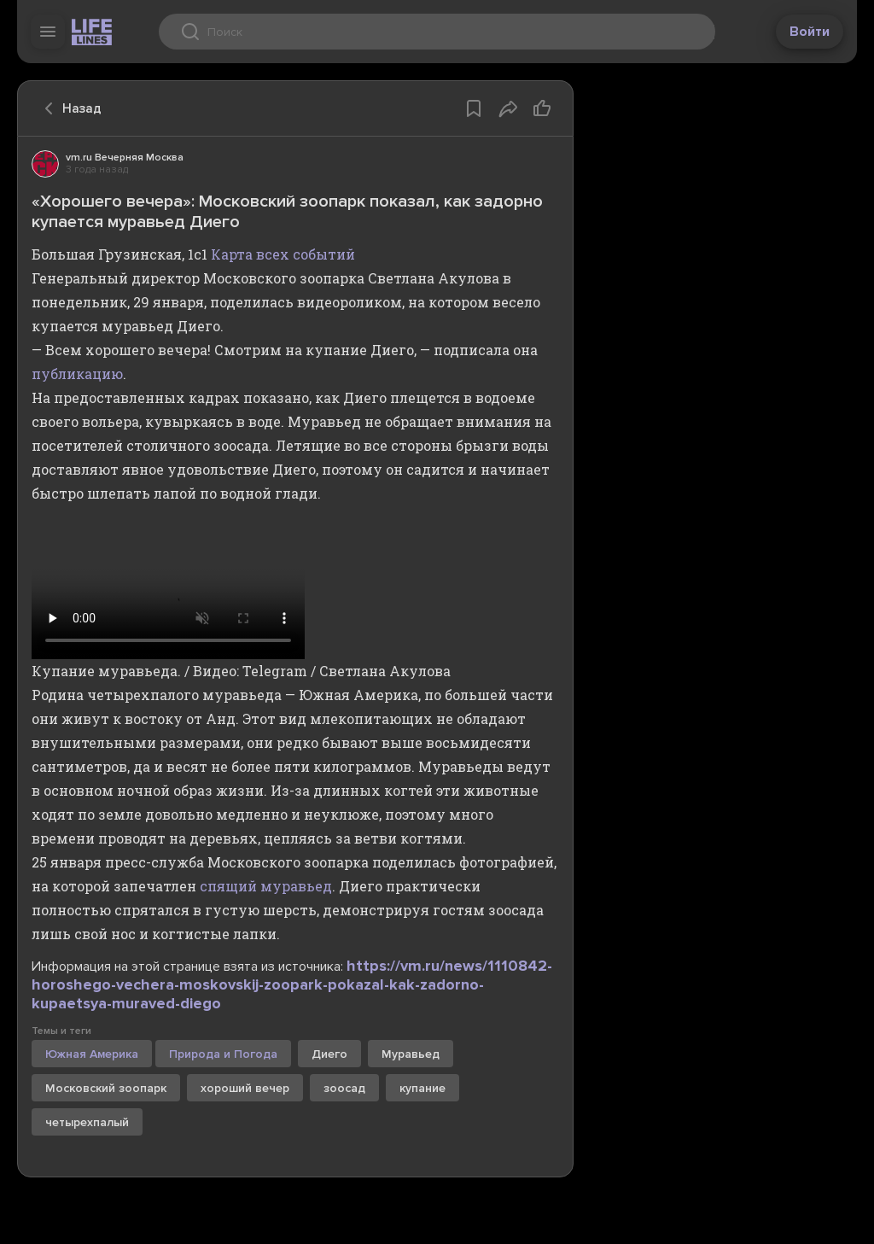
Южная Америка (91, 1054)
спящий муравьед (266, 886)
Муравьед (411, 1054)
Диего (329, 1054)
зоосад (344, 1088)
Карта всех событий (283, 254)
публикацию (77, 374)
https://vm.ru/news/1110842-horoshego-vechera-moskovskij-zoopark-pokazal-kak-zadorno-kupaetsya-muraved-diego (292, 984)
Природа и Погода (223, 1054)
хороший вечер (245, 1088)
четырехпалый (87, 1122)
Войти (810, 31)
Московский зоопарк (105, 1088)
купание (422, 1088)
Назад (68, 108)
